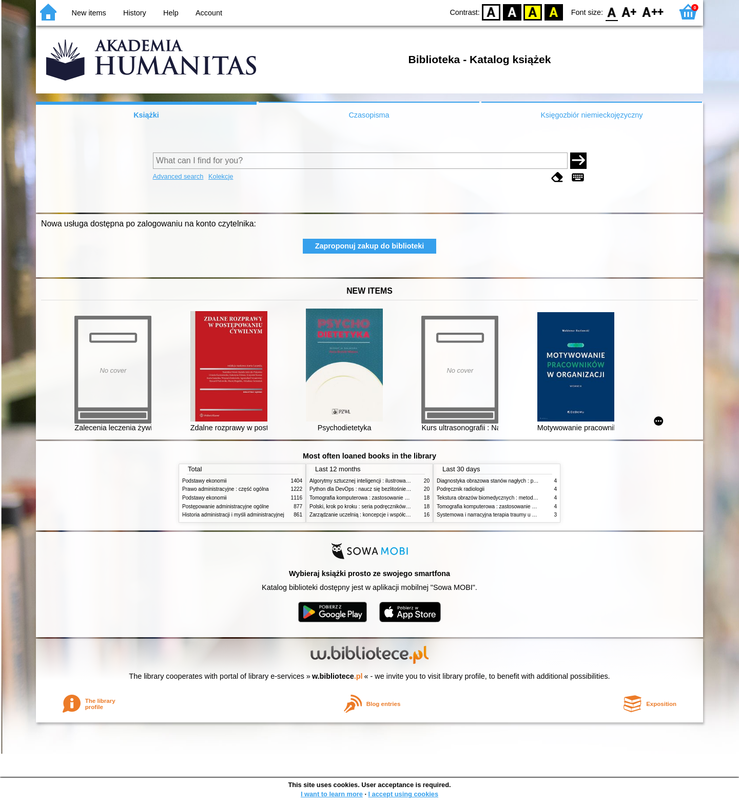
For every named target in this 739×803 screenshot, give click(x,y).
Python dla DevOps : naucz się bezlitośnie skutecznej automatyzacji (387, 489)
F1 (629, 11)
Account (209, 13)
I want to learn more (332, 794)
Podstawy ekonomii (204, 481)
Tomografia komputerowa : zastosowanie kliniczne (366, 498)
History (134, 13)
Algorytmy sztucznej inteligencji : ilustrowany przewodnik (374, 481)
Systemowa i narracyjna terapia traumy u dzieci (491, 515)
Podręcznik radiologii (460, 489)
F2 (653, 11)
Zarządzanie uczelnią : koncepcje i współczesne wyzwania (376, 515)
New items (89, 13)
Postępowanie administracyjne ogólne (225, 506)
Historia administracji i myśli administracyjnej (233, 515)
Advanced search (178, 176)
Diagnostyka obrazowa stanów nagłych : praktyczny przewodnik (510, 481)
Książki (146, 115)
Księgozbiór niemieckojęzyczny (591, 115)
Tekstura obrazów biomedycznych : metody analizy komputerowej (512, 498)
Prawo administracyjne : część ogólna (225, 489)
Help (171, 13)
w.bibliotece (337, 676)
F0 (611, 11)
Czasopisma (368, 115)
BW (512, 11)
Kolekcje (220, 176)
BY (553, 11)
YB (533, 11)
